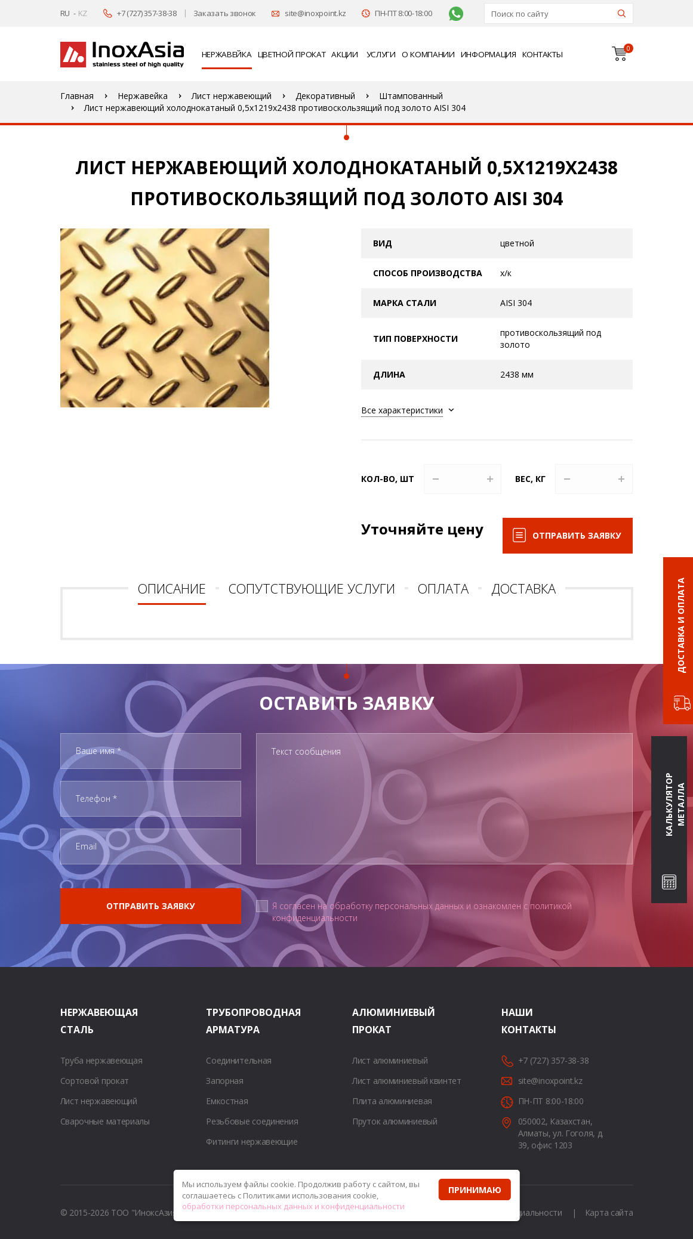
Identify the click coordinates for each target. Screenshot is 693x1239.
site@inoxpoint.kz (315, 13)
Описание (172, 588)
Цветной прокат (292, 54)
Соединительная (239, 1060)
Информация (488, 54)
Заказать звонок (225, 13)
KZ (82, 13)
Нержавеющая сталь (75, 1021)
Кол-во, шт (387, 478)
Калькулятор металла (674, 804)
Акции (344, 54)
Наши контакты (516, 1021)
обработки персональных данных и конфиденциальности (293, 1206)
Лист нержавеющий (98, 1101)
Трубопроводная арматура (221, 1021)
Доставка (523, 588)
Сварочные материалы (105, 1121)
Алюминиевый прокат (367, 1021)
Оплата (443, 588)
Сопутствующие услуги (312, 588)
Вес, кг (530, 478)
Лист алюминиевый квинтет (406, 1080)
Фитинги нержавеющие (251, 1141)
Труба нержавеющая (101, 1060)
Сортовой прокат (95, 1080)
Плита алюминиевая (392, 1101)
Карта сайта (609, 1212)
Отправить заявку (576, 535)
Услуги (381, 54)
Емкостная (227, 1101)
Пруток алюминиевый (395, 1121)
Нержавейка (227, 54)
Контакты (542, 54)
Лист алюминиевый (389, 1060)
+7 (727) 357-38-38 (147, 13)
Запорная (225, 1080)
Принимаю (474, 1189)
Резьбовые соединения (252, 1121)
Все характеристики (402, 410)
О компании (428, 54)
